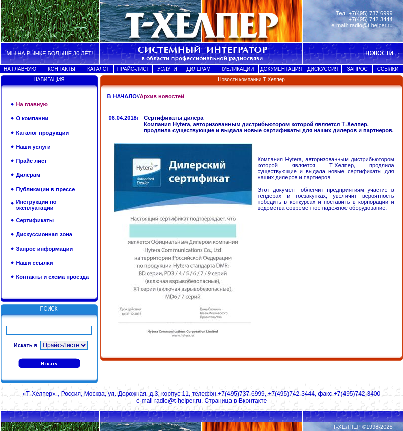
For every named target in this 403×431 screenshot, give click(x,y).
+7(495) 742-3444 (371, 19)
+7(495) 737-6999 (371, 13)
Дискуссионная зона (44, 234)
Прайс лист (31, 161)
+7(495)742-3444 (291, 393)
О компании (32, 118)
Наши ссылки (34, 263)
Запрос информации (44, 248)
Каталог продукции (42, 133)
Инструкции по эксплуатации (36, 205)
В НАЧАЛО (122, 96)
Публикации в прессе (45, 189)
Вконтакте (253, 400)
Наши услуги (33, 147)
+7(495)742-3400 (357, 393)
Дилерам (28, 175)
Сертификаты (35, 220)
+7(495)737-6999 (241, 393)
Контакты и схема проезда (52, 277)
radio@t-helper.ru (371, 25)
